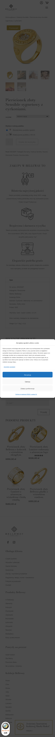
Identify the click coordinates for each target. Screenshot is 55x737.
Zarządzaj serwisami (9, 367)
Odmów (27, 381)
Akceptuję (27, 374)
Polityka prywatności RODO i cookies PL (26, 394)
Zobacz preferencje (27, 388)
